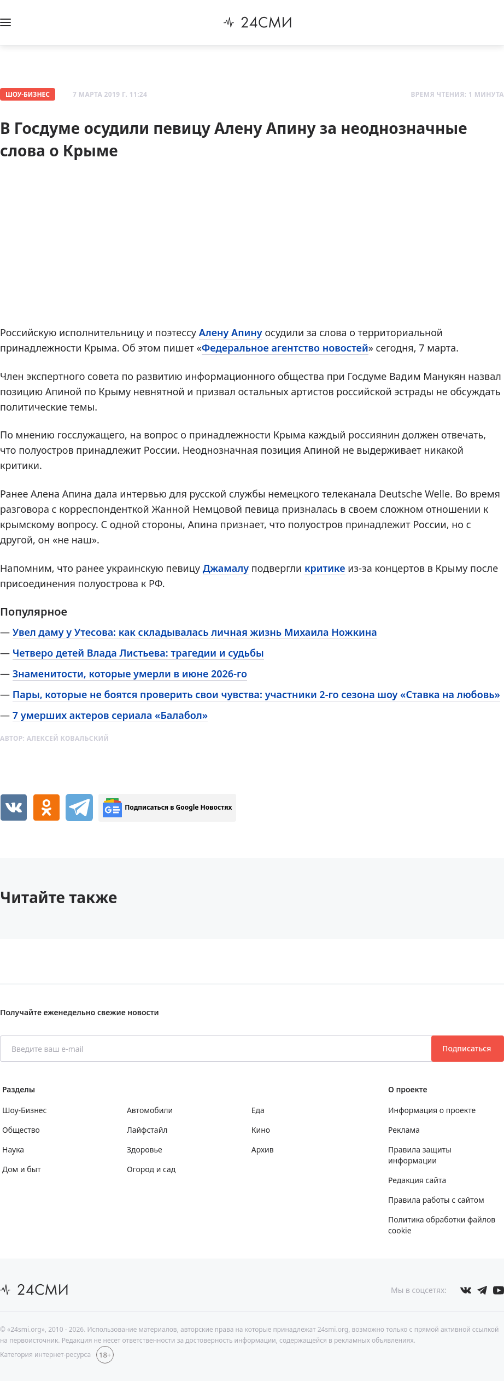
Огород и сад (151, 1169)
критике (324, 568)
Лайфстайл (147, 1130)
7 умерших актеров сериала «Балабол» (110, 715)
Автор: (54, 738)
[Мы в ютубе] (498, 1290)
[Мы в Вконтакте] (465, 1290)
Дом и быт (21, 1169)
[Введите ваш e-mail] (216, 1048)
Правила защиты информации (420, 1155)
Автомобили (150, 1110)
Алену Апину (230, 332)
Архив (262, 1149)
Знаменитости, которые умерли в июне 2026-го (130, 673)
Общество (21, 1130)
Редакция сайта (417, 1180)
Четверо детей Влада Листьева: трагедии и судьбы (138, 652)
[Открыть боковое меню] (5, 22)
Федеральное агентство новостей (285, 347)
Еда (258, 1110)
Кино (260, 1130)
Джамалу (226, 568)
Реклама (404, 1130)
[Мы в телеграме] (482, 1290)
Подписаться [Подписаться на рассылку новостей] (467, 1048)
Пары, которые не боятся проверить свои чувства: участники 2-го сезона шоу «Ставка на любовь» (256, 694)
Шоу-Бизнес (27, 94)
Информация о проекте (432, 1110)
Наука (13, 1149)
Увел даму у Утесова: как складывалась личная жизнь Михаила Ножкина (195, 632)
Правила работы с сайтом (436, 1200)
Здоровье (144, 1149)
